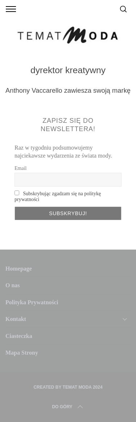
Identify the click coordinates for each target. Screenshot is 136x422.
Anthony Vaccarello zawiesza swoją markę (68, 90)
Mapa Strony (21, 353)
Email (20, 168)
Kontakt (15, 319)
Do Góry (68, 407)
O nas (12, 285)
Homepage (18, 269)
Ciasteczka (18, 336)
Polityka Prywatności (31, 302)
